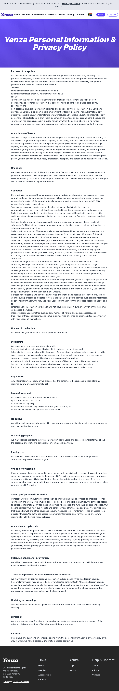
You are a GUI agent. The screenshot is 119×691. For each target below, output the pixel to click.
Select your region (71, 3)
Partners (52, 14)
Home (17, 14)
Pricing (70, 14)
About (62, 14)
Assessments (39, 14)
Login (100, 14)
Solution (26, 14)
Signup (113, 14)
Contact (80, 14)
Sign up (73, 670)
